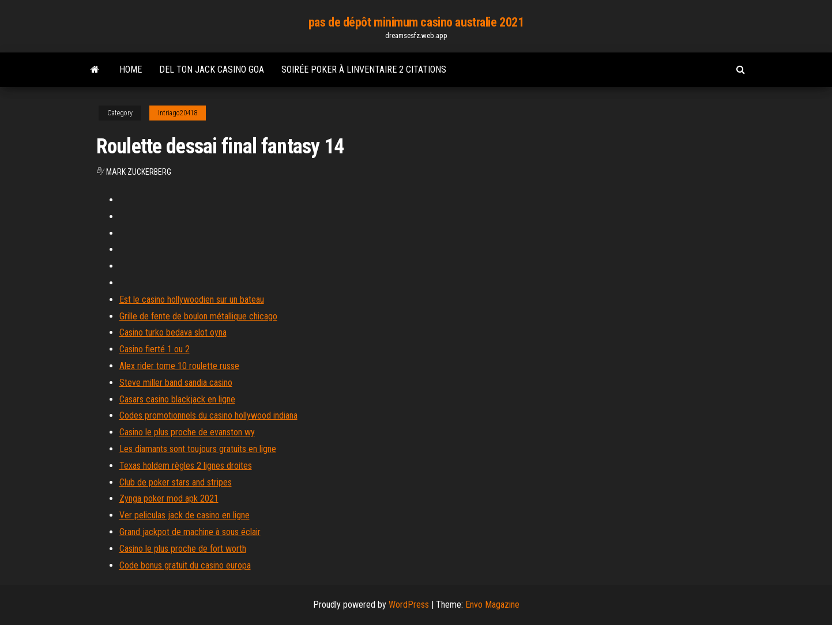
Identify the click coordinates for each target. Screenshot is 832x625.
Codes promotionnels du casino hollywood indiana (208, 415)
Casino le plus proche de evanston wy (187, 432)
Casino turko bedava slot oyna (173, 332)
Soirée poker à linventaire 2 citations (363, 69)
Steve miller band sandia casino (175, 382)
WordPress (409, 604)
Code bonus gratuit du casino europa (185, 565)
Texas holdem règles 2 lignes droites (185, 465)
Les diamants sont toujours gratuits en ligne (197, 448)
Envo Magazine (492, 604)
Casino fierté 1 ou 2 (154, 349)
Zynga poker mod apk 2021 (169, 498)
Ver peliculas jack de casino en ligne (184, 515)
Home (130, 69)
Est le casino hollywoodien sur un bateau (191, 299)
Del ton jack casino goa (211, 69)
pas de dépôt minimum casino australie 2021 (416, 22)
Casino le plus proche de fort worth (182, 548)
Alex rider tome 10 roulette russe (179, 365)
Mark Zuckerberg (138, 171)
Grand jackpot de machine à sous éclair (190, 531)
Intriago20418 (177, 113)
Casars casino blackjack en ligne (177, 399)
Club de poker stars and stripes (175, 482)
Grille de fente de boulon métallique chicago (198, 316)
